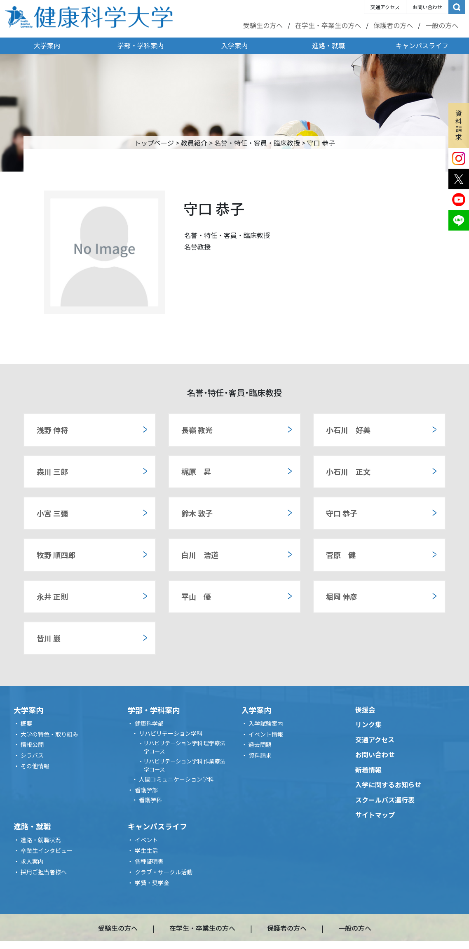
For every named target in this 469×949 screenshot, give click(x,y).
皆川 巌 (49, 638)
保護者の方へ (393, 25)
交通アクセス (385, 6)
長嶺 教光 (197, 429)
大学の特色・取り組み (49, 734)
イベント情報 (266, 734)
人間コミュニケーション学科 (176, 779)
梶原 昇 (196, 471)
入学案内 (234, 45)
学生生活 (146, 850)
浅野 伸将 (52, 429)
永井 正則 (52, 596)
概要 (26, 723)
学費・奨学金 (152, 882)
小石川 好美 (348, 429)
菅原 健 (341, 554)
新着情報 (368, 770)
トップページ (154, 143)
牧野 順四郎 (56, 554)
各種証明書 (149, 861)
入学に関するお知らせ (388, 784)
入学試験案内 (266, 723)
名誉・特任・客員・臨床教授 (257, 143)
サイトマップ (375, 814)
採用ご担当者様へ (44, 872)
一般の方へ (441, 25)
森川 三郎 (52, 471)
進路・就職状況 (41, 840)
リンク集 (368, 724)
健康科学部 (149, 723)
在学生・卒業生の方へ (328, 25)
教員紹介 (194, 143)
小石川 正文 (348, 471)
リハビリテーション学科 (170, 733)
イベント (146, 840)
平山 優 (196, 596)
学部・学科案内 (140, 45)
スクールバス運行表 (385, 800)
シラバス (32, 755)
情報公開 (32, 744)
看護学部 (146, 790)
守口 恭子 (341, 513)
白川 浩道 (199, 554)
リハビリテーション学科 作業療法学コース (184, 765)
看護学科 (150, 800)
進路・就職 (328, 45)
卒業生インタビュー (47, 850)
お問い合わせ (427, 6)
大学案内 (47, 45)
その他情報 (35, 766)
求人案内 (32, 861)
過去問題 (260, 744)
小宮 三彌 (52, 513)
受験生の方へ (263, 25)
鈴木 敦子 (197, 513)
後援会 (365, 709)
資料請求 (458, 125)
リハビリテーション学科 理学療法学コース (184, 747)
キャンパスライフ (422, 45)
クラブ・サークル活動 (163, 872)
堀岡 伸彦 (341, 596)
